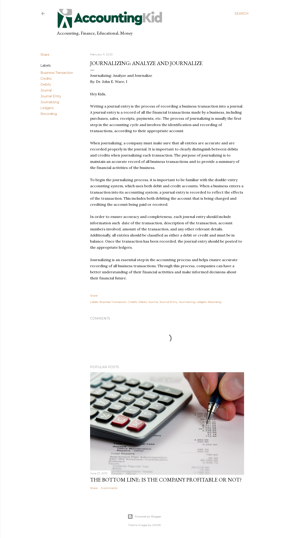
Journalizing (49, 102)
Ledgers (47, 108)
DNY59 (156, 525)
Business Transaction (56, 73)
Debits (45, 84)
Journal (46, 90)
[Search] (242, 13)
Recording (48, 114)
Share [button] (44, 55)
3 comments (109, 488)
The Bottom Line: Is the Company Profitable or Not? (166, 479)
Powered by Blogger (144, 516)
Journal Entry (50, 96)
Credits (45, 79)
